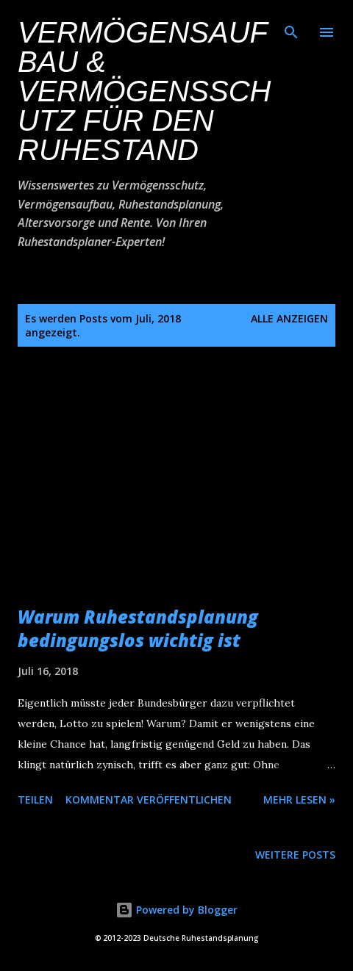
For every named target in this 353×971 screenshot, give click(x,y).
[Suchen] (291, 26)
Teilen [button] (35, 799)
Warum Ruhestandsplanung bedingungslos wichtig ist (138, 628)
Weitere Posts (295, 855)
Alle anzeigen (289, 318)
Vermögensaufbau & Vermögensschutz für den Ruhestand (144, 91)
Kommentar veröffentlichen (148, 799)
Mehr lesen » (299, 799)
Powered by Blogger (176, 910)
